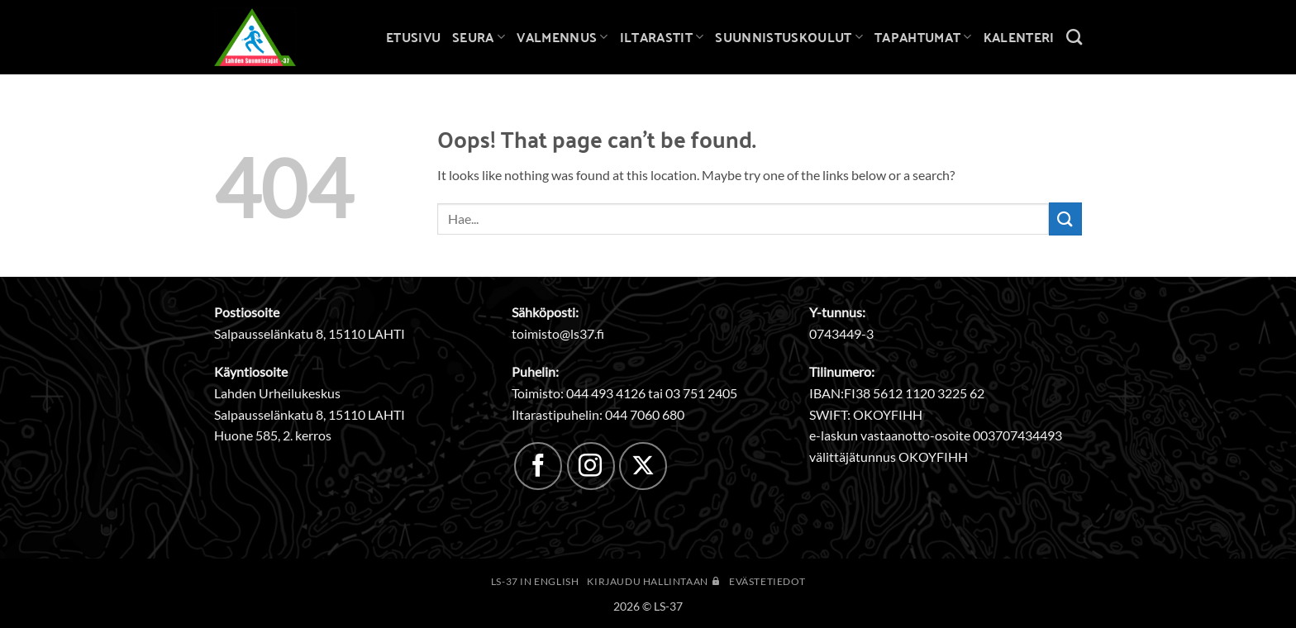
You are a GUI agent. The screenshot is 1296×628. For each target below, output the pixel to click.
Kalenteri (1019, 37)
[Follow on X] (643, 466)
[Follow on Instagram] (591, 466)
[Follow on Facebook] (538, 466)
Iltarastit (662, 37)
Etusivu (413, 37)
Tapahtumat (923, 37)
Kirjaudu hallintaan (654, 581)
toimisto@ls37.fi (558, 333)
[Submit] (1065, 218)
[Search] (1074, 37)
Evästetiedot (767, 581)
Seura (478, 37)
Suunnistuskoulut (789, 37)
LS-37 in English (535, 581)
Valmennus (562, 37)
